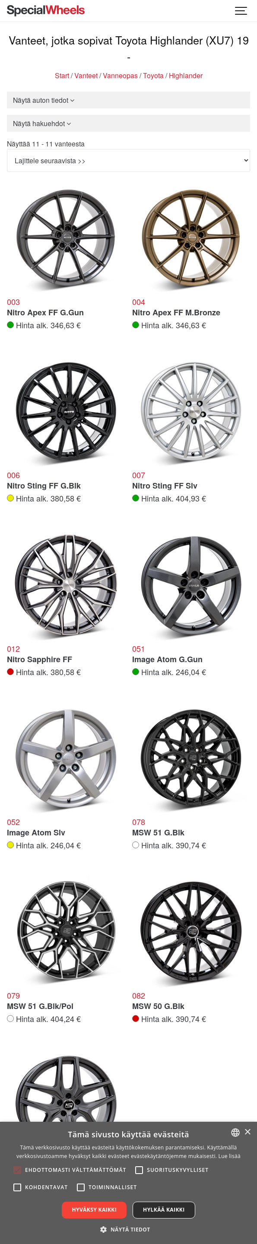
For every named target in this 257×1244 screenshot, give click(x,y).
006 (13, 475)
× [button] (247, 1132)
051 (138, 649)
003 (13, 302)
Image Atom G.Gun (167, 659)
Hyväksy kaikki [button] (94, 1209)
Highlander (186, 75)
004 (138, 302)
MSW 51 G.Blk (158, 833)
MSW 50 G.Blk (158, 1006)
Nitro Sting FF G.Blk (44, 486)
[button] (128, 1229)
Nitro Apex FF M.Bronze (176, 312)
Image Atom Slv (36, 833)
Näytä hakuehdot (42, 123)
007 (138, 475)
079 (13, 995)
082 (138, 995)
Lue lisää (230, 1156)
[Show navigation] (241, 11)
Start (62, 75)
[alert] (128, 1183)
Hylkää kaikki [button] (163, 1209)
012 (13, 649)
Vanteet (86, 75)
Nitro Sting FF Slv (164, 486)
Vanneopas (120, 75)
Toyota (153, 75)
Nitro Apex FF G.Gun (45, 312)
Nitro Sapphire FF (39, 659)
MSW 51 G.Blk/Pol (40, 1006)
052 (13, 822)
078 (138, 822)
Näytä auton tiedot (43, 100)
